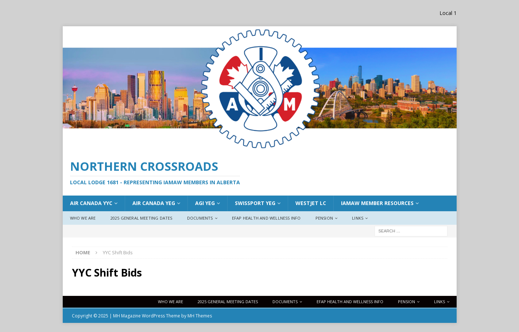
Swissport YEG (255, 203)
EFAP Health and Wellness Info (266, 218)
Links (357, 218)
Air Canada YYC (91, 203)
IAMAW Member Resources (377, 203)
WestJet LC (310, 203)
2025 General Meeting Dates (142, 218)
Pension (324, 218)
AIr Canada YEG (153, 203)
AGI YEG (205, 203)
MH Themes (199, 316)
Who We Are (83, 218)
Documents (200, 218)
